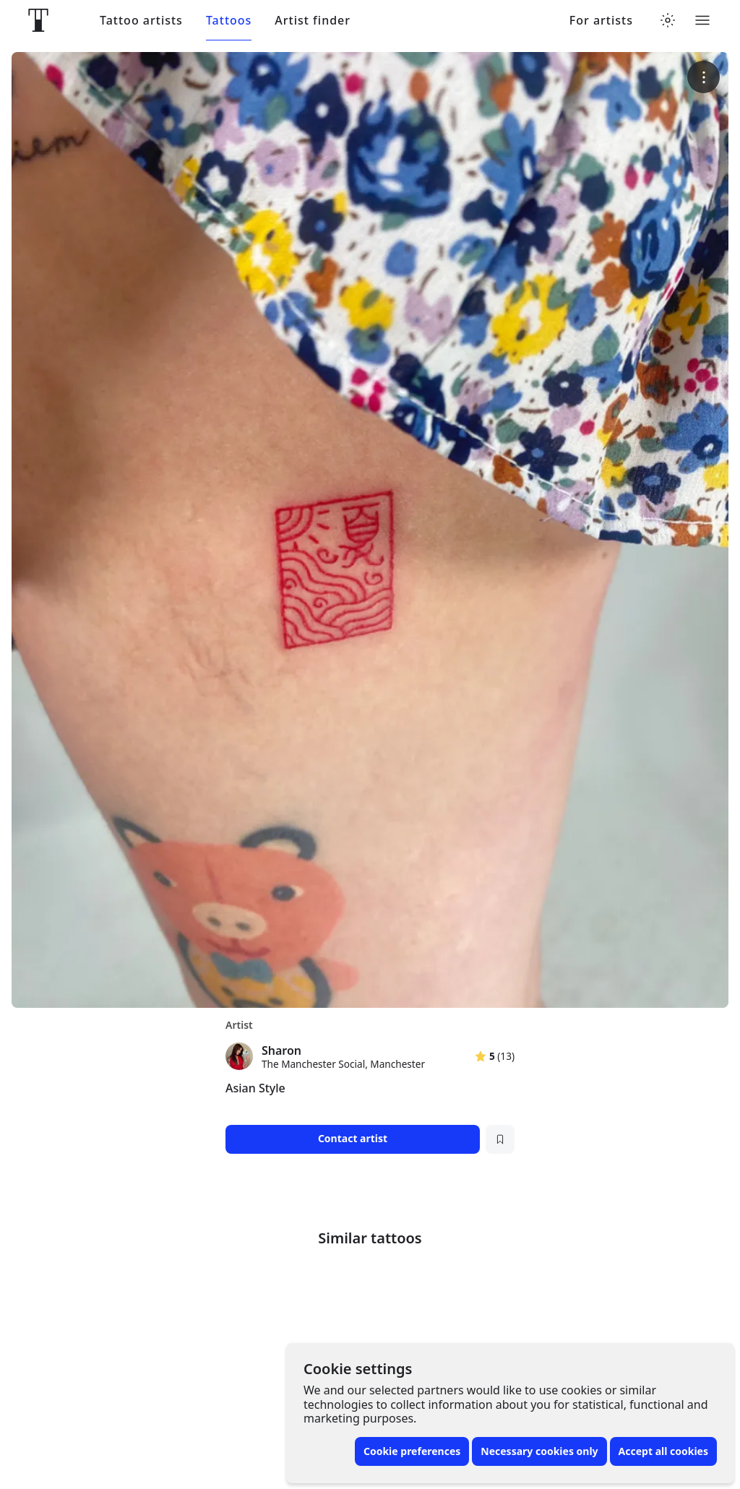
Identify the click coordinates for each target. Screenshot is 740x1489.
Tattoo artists (141, 20)
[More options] (703, 77)
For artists (601, 20)
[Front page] (38, 20)
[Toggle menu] (702, 20)
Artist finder (312, 20)
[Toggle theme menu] (667, 20)
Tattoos (228, 20)
